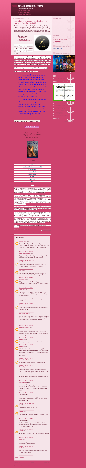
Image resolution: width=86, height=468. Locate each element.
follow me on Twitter (69, 121)
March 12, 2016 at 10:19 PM (26, 251)
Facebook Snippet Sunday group (23, 40)
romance (36, 232)
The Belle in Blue (23, 313)
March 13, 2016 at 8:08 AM (26, 288)
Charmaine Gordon (24, 327)
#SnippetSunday (28, 231)
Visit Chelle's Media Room (24, 12)
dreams (20, 232)
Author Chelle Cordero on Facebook (63, 105)
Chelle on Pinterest (59, 113)
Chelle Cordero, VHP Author (61, 107)
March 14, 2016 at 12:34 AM (26, 410)
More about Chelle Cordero (61, 39)
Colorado (16, 232)
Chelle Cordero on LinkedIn (61, 115)
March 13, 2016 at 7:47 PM (26, 392)
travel (46, 232)
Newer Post (17, 462)
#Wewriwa (34, 231)
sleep (39, 232)
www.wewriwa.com (32, 127)
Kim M (21, 261)
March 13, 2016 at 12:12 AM (26, 260)
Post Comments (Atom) (27, 465)
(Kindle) (32, 169)
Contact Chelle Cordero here (24, 14)
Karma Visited (25, 232)
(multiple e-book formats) (32, 166)
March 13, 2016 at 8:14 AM (26, 303)
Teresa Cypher (23, 366)
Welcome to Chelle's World (61, 103)
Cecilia (21, 430)
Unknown (21, 304)
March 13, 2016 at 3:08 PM (26, 358)
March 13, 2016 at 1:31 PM (26, 337)
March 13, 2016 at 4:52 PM (26, 365)
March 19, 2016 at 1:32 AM (26, 455)
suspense (42, 232)
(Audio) (32, 174)
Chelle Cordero (47, 231)
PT (20, 404)
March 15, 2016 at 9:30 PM (26, 437)
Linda (20, 439)
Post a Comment (19, 457)
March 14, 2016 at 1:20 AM (26, 418)
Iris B (20, 447)
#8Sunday (22, 231)
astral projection (40, 231)
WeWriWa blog (23, 37)
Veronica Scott (23, 382)
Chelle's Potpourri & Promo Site (62, 110)
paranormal (31, 232)
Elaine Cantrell (23, 359)
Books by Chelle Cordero (24, 10)
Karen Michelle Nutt (24, 253)
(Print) (32, 171)
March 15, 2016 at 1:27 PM (26, 429)
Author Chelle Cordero (57, 48)
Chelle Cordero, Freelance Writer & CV (64, 108)
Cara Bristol (22, 289)
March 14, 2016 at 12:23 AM (26, 403)
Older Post (47, 462)
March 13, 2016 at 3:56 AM (26, 269)
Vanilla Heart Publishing (47, 233)
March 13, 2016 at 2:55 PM (26, 344)
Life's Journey (58, 41)
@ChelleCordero (58, 112)
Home (32, 462)
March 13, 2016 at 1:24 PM (26, 325)
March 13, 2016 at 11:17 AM (26, 312)
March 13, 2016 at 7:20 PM (26, 380)
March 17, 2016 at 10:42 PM (26, 446)
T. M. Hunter (22, 279)
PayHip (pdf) (32, 163)
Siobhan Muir (22, 241)
